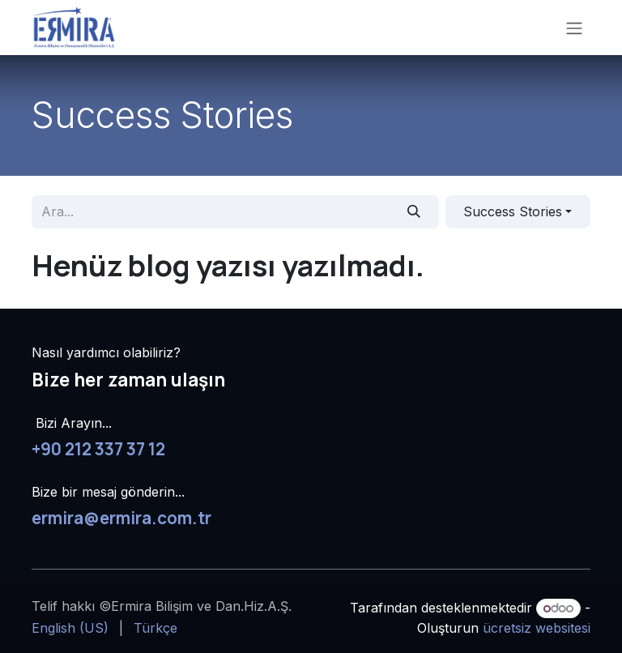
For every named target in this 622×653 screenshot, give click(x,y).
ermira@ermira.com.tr (121, 517)
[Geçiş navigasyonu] (574, 28)
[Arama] (414, 211)
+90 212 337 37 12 (98, 448)
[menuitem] (70, 628)
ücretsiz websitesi (536, 628)
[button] (517, 211)
